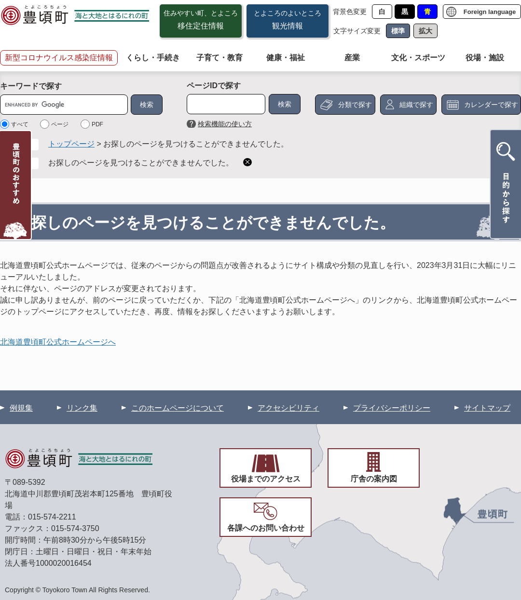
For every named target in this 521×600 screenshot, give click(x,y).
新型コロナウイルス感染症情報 (59, 57)
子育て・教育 (219, 57)
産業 (352, 57)
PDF (97, 124)
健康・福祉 (285, 57)
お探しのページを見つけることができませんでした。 (140, 163)
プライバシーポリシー (391, 408)
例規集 (21, 408)
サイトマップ (487, 408)
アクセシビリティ (288, 408)
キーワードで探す (31, 86)
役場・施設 (485, 57)
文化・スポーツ (418, 57)
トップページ (71, 144)
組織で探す (416, 104)
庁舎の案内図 (374, 479)
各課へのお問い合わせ (265, 528)
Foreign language (490, 11)
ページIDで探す (214, 85)
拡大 (425, 31)
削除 (247, 162)
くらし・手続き (153, 57)
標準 (398, 31)
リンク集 (82, 408)
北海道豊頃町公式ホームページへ (58, 342)
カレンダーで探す (491, 104)
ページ (60, 124)
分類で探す (355, 104)
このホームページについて (177, 408)
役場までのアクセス (266, 479)
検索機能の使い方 (225, 124)
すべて (19, 124)
